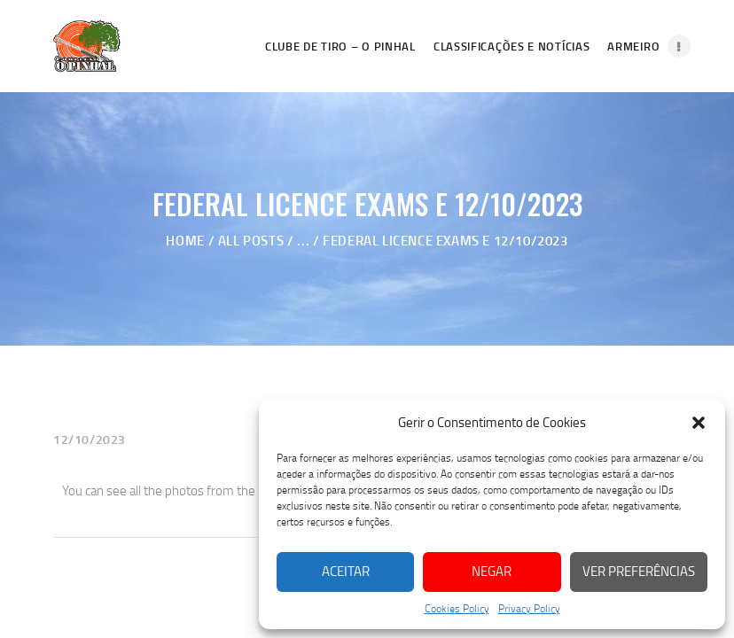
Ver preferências (638, 571)
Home (185, 240)
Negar (491, 571)
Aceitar (346, 571)
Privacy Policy (529, 608)
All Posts (251, 240)
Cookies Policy (457, 608)
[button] (698, 423)
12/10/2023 (89, 439)
